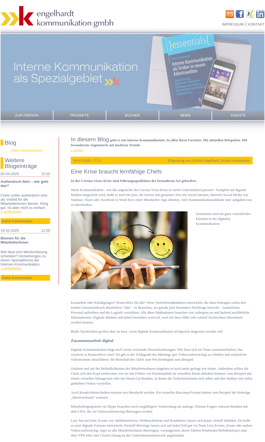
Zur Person (26, 115)
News (185, 115)
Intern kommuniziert (26, 150)
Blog (10, 142)
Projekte (79, 115)
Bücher (132, 115)
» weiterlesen (11, 211)
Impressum (233, 24)
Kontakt (256, 24)
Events (238, 115)
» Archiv (77, 150)
